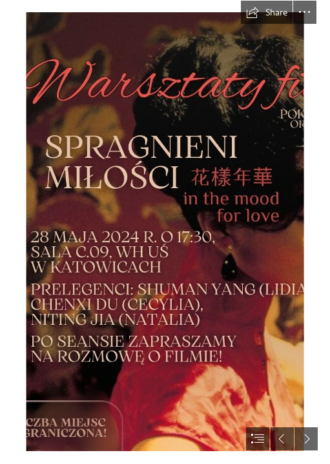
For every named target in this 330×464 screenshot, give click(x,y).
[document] (165, 232)
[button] (267, 12)
